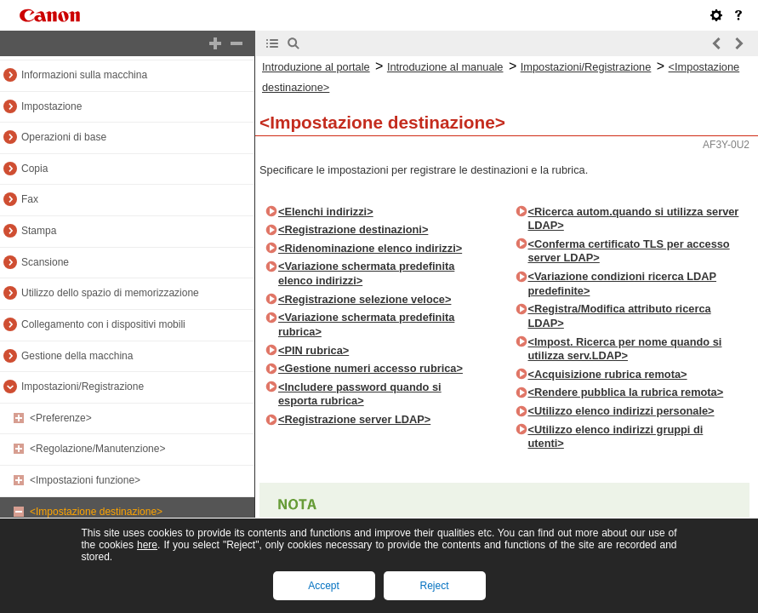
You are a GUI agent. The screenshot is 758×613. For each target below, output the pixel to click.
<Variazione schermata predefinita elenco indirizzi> (366, 273)
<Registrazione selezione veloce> (364, 299)
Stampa (38, 231)
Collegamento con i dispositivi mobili (103, 324)
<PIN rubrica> (313, 350)
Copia (34, 169)
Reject (433, 586)
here (147, 545)
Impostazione (51, 106)
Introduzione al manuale (445, 66)
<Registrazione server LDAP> (354, 419)
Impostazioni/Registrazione (82, 386)
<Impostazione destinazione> (96, 512)
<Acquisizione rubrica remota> (607, 374)
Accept (323, 586)
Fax (29, 199)
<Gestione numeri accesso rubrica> (370, 368)
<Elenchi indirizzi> (325, 211)
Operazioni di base (63, 137)
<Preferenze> (61, 418)
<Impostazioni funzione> (85, 480)
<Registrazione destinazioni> (353, 229)
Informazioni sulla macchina (84, 75)
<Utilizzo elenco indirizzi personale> (621, 410)
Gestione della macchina (77, 356)
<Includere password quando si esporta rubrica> (360, 394)
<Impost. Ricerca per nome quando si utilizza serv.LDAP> (625, 349)
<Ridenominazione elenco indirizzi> (370, 248)
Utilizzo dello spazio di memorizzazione (110, 293)
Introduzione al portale (316, 66)
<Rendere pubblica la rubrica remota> (626, 392)
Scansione (45, 262)
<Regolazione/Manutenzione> (97, 449)
